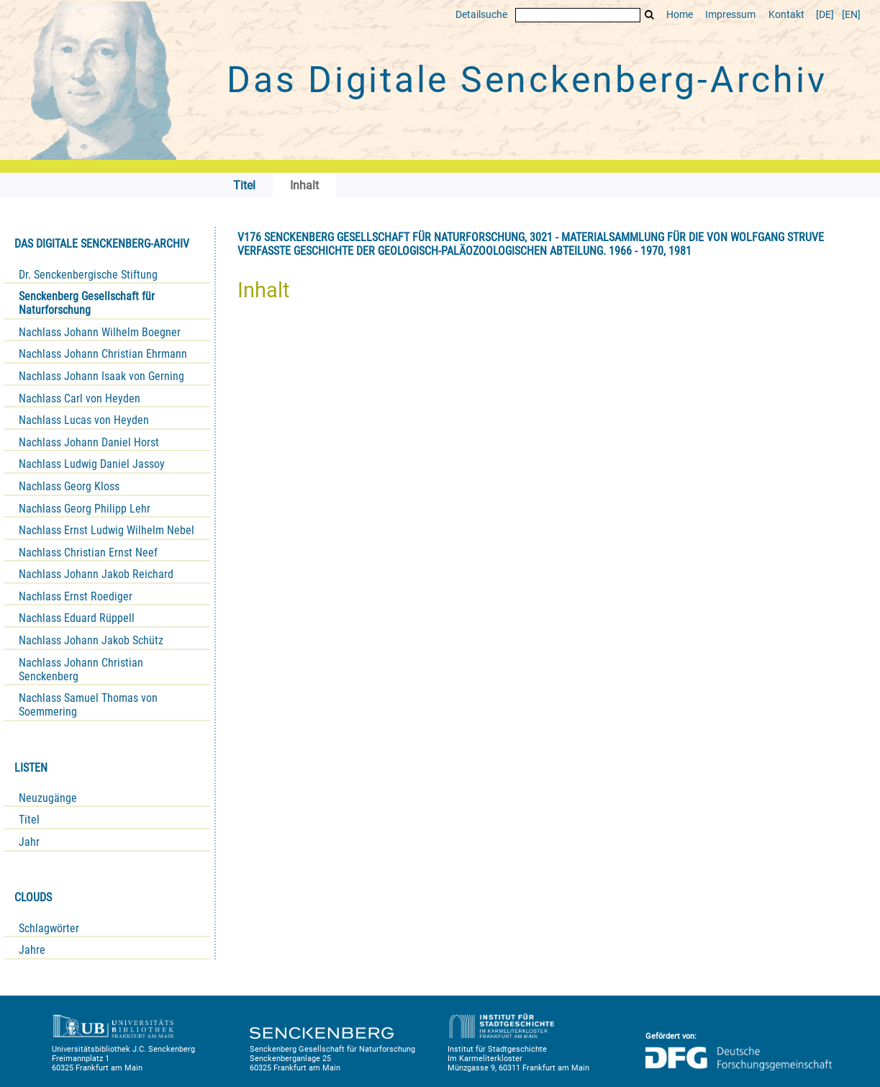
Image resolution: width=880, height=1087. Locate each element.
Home (679, 15)
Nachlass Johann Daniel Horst (89, 442)
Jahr (29, 842)
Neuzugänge (48, 798)
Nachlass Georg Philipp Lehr (84, 508)
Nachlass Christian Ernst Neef (88, 552)
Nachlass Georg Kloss (69, 486)
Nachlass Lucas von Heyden (84, 420)
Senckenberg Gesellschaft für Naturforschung (87, 303)
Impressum (730, 15)
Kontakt (786, 15)
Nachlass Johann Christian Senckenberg (81, 669)
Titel (29, 819)
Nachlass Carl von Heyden (79, 398)
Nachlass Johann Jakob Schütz (91, 640)
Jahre (32, 950)
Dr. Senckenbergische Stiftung (88, 274)
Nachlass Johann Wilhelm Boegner (100, 332)
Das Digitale (527, 80)
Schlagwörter (49, 928)
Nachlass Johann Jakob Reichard (96, 574)
